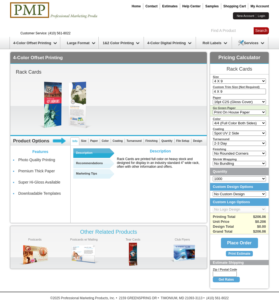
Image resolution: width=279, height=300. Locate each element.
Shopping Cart (234, 6)
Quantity (166, 140)
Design (197, 140)
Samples (212, 6)
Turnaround (133, 140)
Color (105, 140)
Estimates (170, 6)
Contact (151, 6)
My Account (259, 6)
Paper (94, 140)
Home (136, 6)
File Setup (182, 140)
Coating (118, 140)
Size (83, 140)
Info (74, 141)
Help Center (191, 6)
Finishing (151, 140)
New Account (245, 15)
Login (261, 15)
